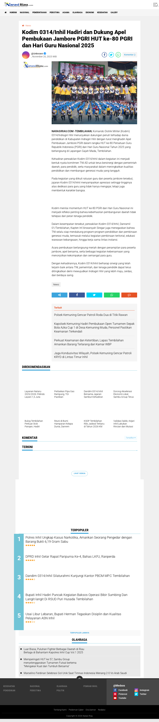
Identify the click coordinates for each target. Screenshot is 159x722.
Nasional (28, 12)
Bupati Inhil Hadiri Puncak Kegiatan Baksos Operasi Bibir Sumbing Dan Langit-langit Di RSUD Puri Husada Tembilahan (81, 599)
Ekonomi (100, 12)
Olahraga (86, 12)
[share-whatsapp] (118, 54)
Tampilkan (130, 438)
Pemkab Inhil (90, 689)
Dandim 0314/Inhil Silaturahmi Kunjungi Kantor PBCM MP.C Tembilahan (77, 579)
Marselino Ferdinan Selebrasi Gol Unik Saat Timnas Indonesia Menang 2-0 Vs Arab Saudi (75, 676)
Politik (60, 693)
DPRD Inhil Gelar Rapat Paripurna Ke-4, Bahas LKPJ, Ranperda (78, 557)
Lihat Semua (79, 473)
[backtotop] (79, 682)
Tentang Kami (59, 712)
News (29, 25)
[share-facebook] (104, 54)
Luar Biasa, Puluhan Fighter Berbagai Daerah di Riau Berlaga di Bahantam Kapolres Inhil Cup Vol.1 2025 (54, 654)
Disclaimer (91, 712)
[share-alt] (59, 294)
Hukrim (15, 12)
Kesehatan (114, 12)
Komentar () (129, 54)
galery (127, 12)
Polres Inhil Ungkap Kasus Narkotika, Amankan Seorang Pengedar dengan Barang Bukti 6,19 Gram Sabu (82, 539)
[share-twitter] (111, 54)
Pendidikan (9, 693)
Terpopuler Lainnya (79, 636)
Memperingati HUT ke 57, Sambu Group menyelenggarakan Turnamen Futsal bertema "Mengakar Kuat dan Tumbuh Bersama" (50, 666)
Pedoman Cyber (76, 712)
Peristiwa (61, 12)
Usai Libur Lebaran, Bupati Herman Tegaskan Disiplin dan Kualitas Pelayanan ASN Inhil (81, 619)
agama (73, 12)
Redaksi (103, 712)
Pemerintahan (44, 12)
